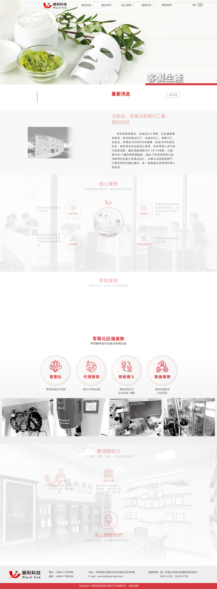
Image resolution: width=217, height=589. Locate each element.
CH (200, 5)
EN (194, 5)
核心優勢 (128, 5)
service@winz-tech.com (110, 576)
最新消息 (87, 5)
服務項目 (148, 5)
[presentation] (5, 40)
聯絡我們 (167, 5)
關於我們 (108, 5)
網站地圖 (133, 586)
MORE (173, 95)
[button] (102, 78)
